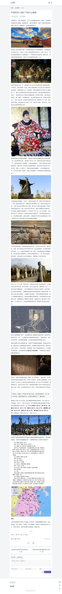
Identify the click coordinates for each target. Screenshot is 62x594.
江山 (22, 534)
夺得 (13, 534)
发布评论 (47, 572)
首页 (12, 8)
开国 (17, 534)
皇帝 (26, 534)
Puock (34, 590)
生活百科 (17, 8)
